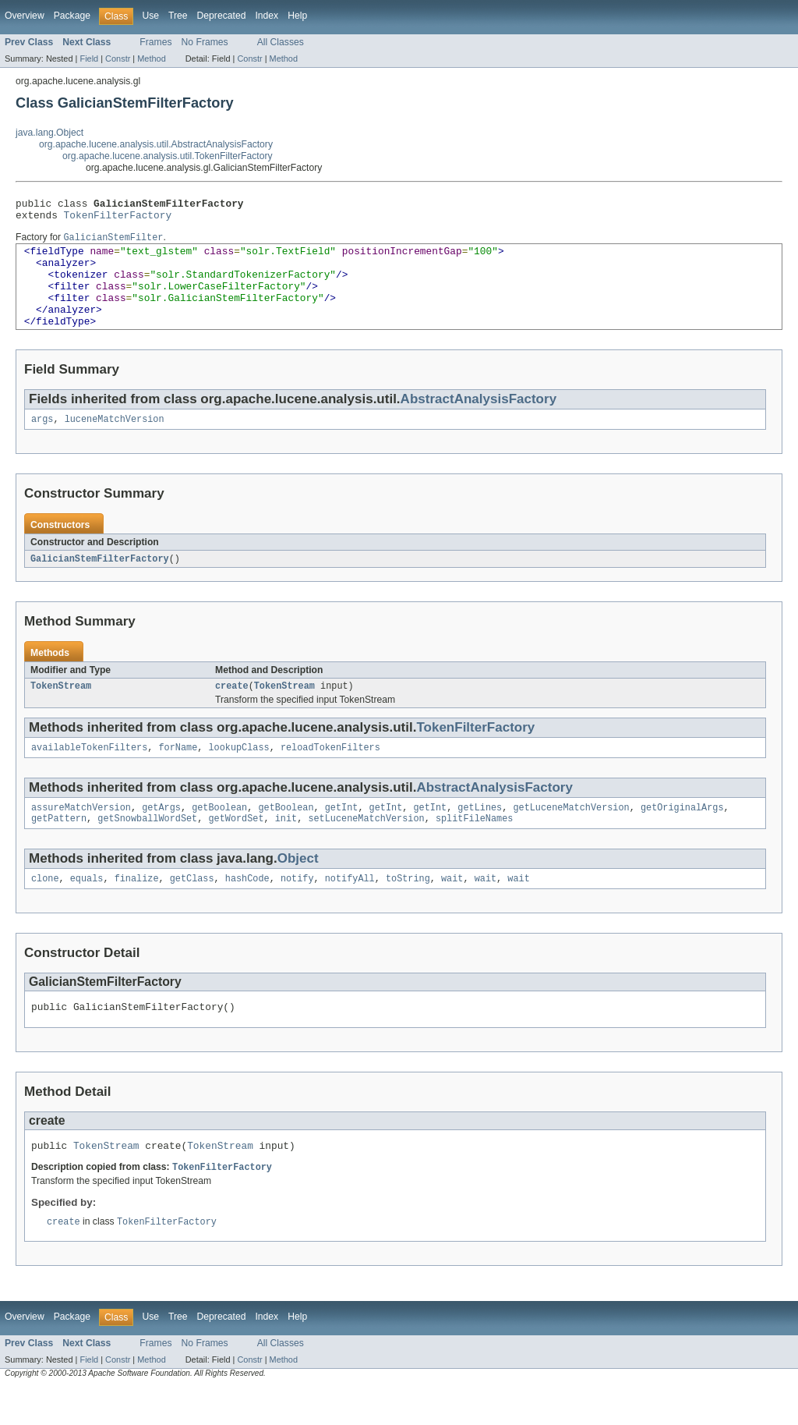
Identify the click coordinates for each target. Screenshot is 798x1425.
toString (408, 910)
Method (151, 58)
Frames (155, 42)
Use (150, 15)
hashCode (247, 910)
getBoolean (219, 836)
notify (297, 910)
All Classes (280, 42)
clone (45, 910)
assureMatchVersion (81, 836)
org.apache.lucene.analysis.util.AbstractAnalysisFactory (156, 144)
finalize (137, 910)
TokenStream (60, 711)
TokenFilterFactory (118, 219)
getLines (479, 836)
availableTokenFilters (89, 774)
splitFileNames (475, 848)
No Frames (205, 42)
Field (88, 58)
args (42, 442)
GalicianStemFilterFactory (99, 582)
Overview (24, 15)
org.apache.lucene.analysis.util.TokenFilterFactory (167, 156)
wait (452, 910)
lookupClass (238, 774)
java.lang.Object (49, 132)
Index (266, 15)
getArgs (161, 836)
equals (87, 910)
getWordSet (235, 848)
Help (297, 15)
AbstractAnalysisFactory (478, 420)
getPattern (59, 848)
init (286, 848)
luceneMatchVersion (114, 442)
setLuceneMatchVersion (366, 848)
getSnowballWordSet (147, 848)
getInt (341, 836)
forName (177, 774)
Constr (117, 58)
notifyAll (350, 910)
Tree (178, 15)
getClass (192, 910)
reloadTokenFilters (330, 774)
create (232, 711)
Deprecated (221, 15)
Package (72, 15)
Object (298, 888)
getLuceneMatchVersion (571, 836)
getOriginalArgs (682, 836)
